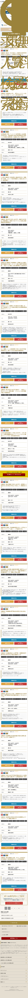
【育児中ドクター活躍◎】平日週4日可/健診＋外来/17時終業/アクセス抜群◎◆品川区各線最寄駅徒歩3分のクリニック (14, 307)
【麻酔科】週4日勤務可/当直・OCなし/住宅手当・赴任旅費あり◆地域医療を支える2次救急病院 (13, 858)
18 (18, 908)
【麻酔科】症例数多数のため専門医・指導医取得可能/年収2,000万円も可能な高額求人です (13, 653)
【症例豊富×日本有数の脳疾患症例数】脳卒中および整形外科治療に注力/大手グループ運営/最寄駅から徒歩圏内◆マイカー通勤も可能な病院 (14, 571)
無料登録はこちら (14, 938)
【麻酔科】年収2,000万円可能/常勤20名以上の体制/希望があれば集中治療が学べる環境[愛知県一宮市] (14, 776)
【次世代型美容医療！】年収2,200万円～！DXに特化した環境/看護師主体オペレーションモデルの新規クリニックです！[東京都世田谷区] (13, 434)
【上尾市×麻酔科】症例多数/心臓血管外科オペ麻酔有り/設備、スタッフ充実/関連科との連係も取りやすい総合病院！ (14, 179)
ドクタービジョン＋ (6, 931)
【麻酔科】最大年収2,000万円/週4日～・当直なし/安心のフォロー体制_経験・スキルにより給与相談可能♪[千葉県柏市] (13, 391)
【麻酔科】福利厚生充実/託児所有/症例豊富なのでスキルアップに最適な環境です (13, 817)
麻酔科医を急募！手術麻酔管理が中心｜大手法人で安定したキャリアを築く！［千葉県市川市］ (14, 528)
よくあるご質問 (5, 934)
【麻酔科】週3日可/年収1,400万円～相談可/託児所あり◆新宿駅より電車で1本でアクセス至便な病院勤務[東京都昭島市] (13, 221)
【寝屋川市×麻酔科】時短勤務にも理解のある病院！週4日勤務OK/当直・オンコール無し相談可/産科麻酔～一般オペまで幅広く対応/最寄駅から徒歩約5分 (14, 264)
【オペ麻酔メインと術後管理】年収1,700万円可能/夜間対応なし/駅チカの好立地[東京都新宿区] (13, 349)
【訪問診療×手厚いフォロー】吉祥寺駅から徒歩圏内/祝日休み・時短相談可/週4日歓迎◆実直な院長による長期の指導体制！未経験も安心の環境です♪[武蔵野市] (13, 135)
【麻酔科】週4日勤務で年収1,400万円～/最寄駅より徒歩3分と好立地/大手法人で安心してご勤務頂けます (14, 486)
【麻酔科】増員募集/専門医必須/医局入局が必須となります (13, 612)
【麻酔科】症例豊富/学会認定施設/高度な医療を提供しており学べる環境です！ (13, 736)
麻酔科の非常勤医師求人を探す (7, 918)
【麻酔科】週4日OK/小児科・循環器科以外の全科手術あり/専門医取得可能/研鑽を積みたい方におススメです (14, 695)
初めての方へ (4, 929)
